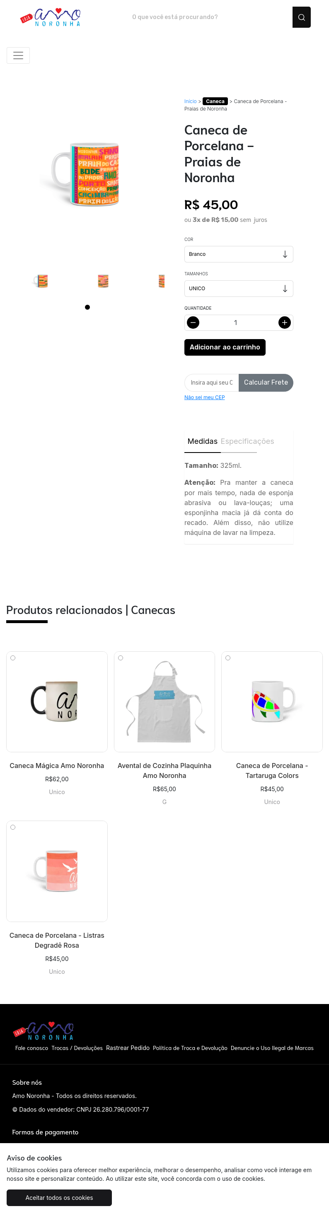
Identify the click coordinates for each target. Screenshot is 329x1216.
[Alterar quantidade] (239, 322)
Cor (188, 239)
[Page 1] (87, 307)
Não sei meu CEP (204, 397)
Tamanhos (196, 273)
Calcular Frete (266, 382)
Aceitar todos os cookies (59, 1197)
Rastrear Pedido (128, 1047)
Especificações (239, 441)
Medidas (202, 441)
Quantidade (197, 308)
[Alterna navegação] (18, 55)
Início (190, 101)
